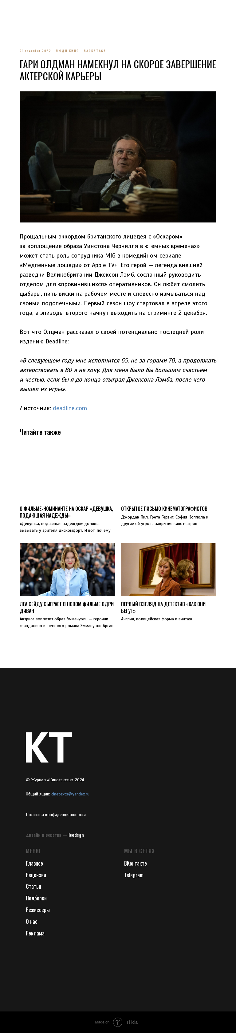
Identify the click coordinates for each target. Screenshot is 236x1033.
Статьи (33, 886)
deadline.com (70, 408)
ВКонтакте (135, 863)
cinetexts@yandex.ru (70, 794)
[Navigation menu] (10, 9)
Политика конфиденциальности (56, 814)
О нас (31, 921)
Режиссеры (38, 910)
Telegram (134, 875)
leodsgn (76, 834)
